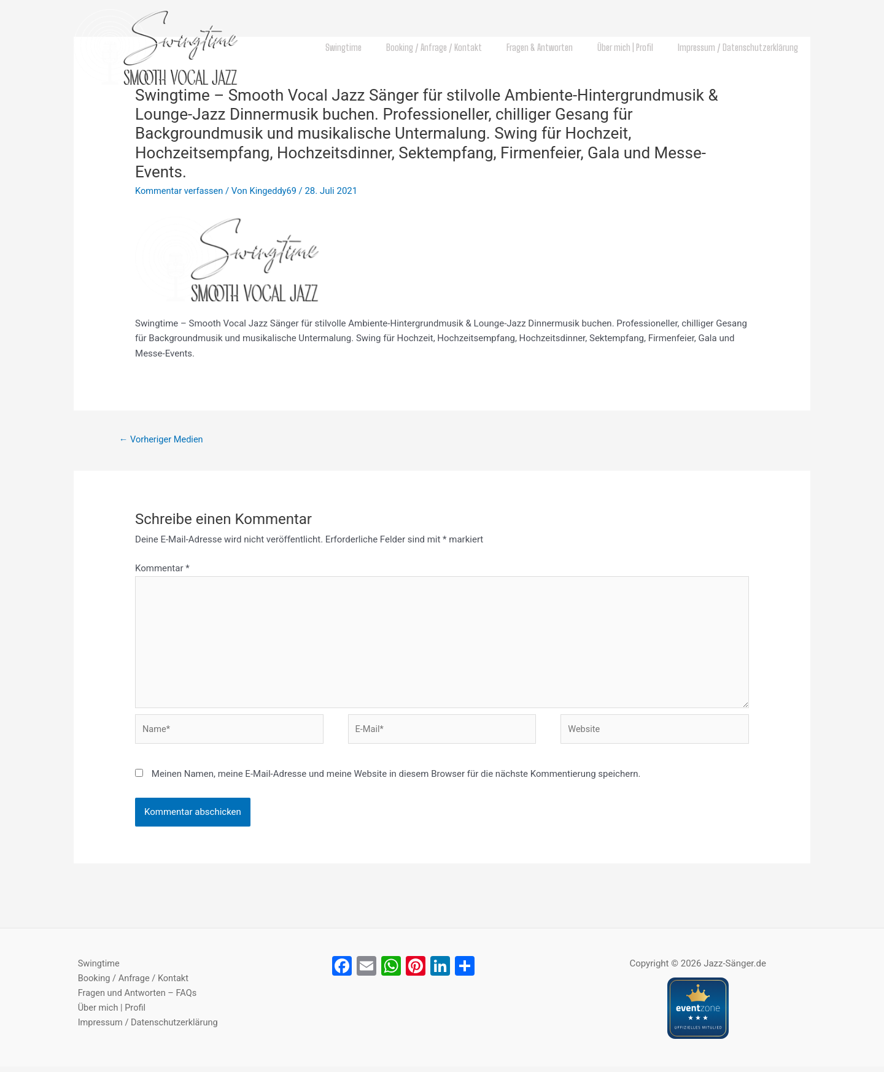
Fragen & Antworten (555, 47)
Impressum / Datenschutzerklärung (741, 47)
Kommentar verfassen (180, 190)
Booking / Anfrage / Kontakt (455, 47)
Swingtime (371, 47)
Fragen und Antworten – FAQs (135, 999)
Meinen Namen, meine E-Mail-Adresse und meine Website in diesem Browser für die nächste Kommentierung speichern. (396, 779)
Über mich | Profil (634, 47)
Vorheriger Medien (162, 439)
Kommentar (162, 568)
